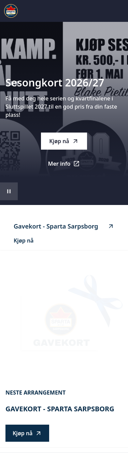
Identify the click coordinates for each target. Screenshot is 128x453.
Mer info (67, 165)
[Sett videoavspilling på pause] (9, 191)
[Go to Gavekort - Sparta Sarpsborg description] (64, 320)
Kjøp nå (64, 141)
